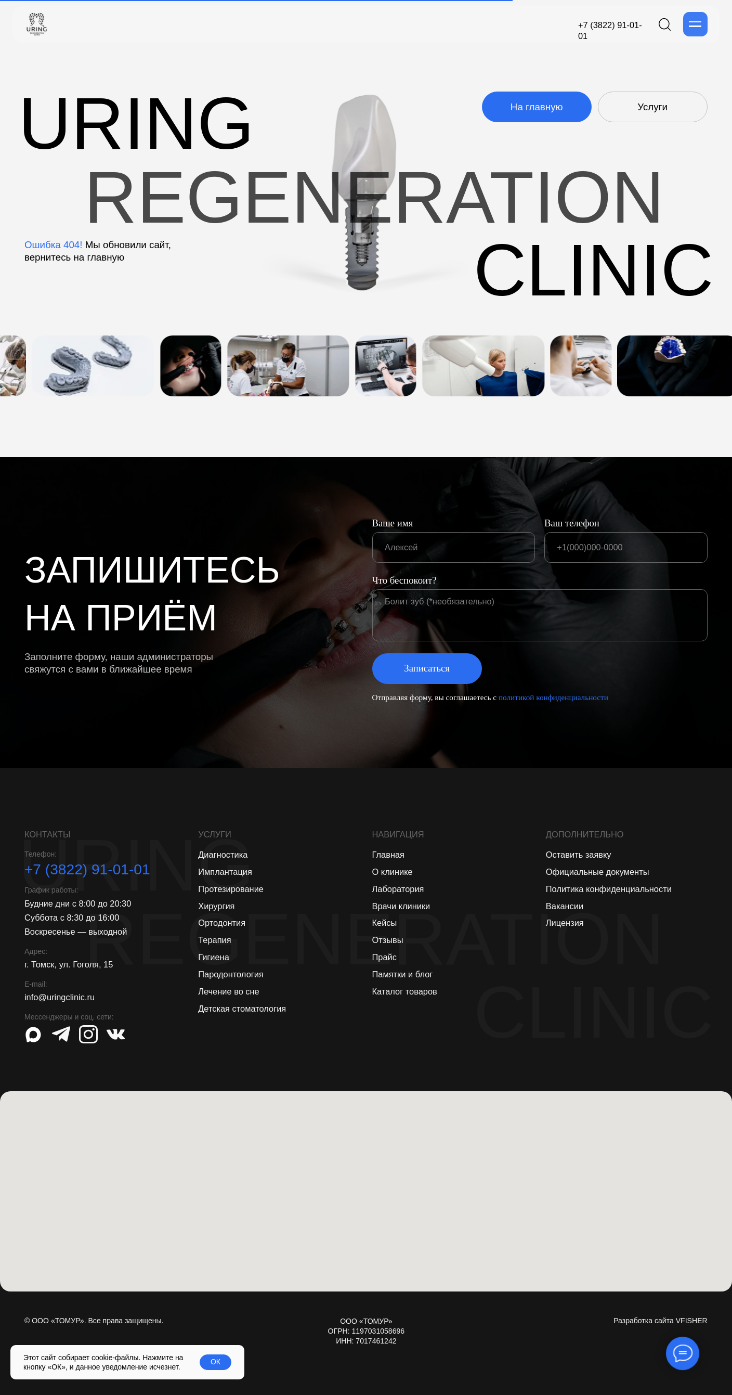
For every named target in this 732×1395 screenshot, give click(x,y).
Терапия (214, 940)
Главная (388, 854)
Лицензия (565, 922)
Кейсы (384, 922)
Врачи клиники (401, 906)
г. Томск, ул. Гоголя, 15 (68, 964)
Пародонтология (231, 974)
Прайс (384, 957)
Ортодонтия (221, 922)
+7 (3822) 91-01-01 (87, 869)
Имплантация (225, 871)
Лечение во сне (228, 991)
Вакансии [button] (564, 906)
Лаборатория (398, 889)
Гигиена (213, 957)
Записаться (427, 668)
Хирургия (216, 906)
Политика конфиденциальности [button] (609, 889)
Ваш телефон (571, 523)
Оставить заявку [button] (578, 854)
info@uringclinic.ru (59, 997)
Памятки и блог (402, 974)
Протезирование (231, 889)
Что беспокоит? (404, 580)
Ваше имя (392, 523)
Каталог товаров (404, 991)
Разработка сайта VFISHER (660, 1320)
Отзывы (387, 940)
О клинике (392, 871)
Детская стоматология (242, 1008)
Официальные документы (597, 871)
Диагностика (222, 854)
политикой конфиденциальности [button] (553, 697)
